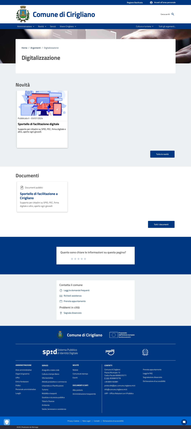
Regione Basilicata (135, 2)
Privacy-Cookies (73, 421)
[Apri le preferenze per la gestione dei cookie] (7, 422)
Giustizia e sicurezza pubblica (53, 397)
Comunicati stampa (80, 373)
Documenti (27, 176)
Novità (23, 85)
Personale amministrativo (26, 389)
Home (24, 47)
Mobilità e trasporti (49, 393)
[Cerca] (173, 14)
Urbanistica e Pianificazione (53, 385)
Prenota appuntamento (152, 369)
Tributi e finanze (48, 401)
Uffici (18, 377)
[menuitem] (142, 26)
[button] (163, 2)
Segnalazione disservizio (152, 377)
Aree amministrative (24, 369)
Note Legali (86, 421)
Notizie (75, 369)
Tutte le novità (162, 154)
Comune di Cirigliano (64, 14)
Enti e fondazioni (22, 381)
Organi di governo (22, 373)
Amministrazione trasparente (84, 393)
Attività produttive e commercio (54, 381)
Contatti (108, 365)
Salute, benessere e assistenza (54, 409)
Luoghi (18, 393)
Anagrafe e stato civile (50, 370)
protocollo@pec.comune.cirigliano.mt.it (119, 385)
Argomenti (36, 47)
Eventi (75, 377)
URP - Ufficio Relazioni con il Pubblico (119, 393)
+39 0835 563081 (111, 381)
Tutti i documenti (161, 224)
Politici (18, 385)
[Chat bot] (184, 422)
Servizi (45, 365)
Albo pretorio (78, 390)
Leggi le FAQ (148, 373)
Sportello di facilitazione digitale (38, 124)
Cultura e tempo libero (50, 374)
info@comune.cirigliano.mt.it (115, 389)
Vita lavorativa (47, 377)
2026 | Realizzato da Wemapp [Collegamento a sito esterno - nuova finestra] (27, 427)
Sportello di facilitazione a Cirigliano (39, 195)
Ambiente (46, 405)
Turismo (45, 389)
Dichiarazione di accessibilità (154, 381)
